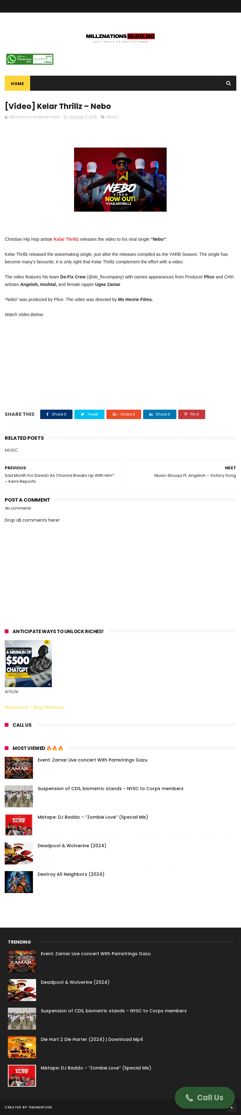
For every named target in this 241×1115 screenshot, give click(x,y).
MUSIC (113, 117)
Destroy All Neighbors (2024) (71, 874)
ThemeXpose (40, 1107)
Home (17, 83)
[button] (205, 1098)
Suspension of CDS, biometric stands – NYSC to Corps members (111, 788)
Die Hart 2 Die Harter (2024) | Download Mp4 (92, 1039)
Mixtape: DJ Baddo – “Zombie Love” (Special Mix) (93, 817)
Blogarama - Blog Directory (34, 707)
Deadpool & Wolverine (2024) (72, 846)
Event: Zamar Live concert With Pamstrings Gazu (92, 760)
